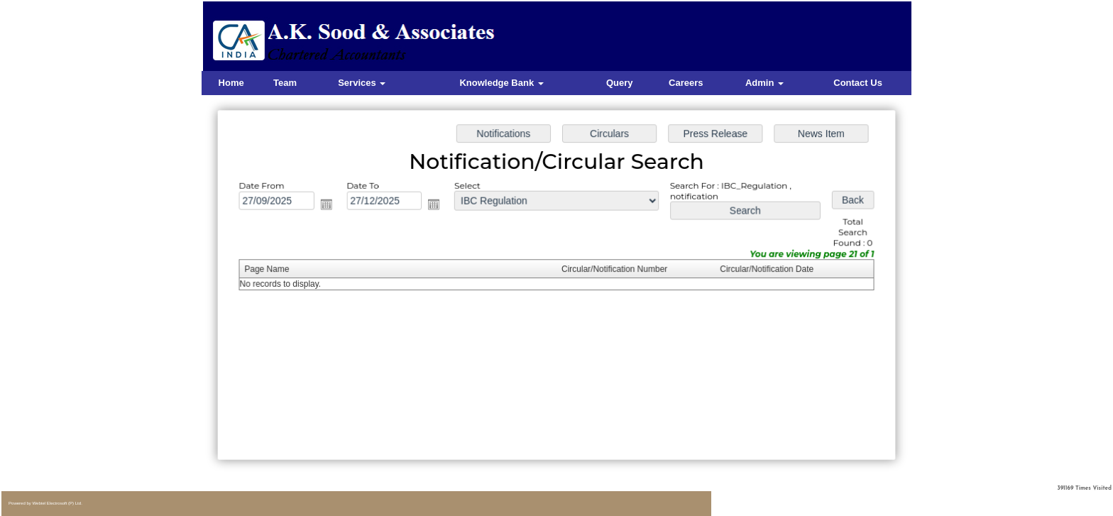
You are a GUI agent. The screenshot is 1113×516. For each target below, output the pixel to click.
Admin (764, 82)
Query (619, 82)
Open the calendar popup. (330, 205)
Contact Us (857, 82)
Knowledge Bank (501, 82)
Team (285, 82)
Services (361, 82)
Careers (686, 82)
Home (231, 82)
